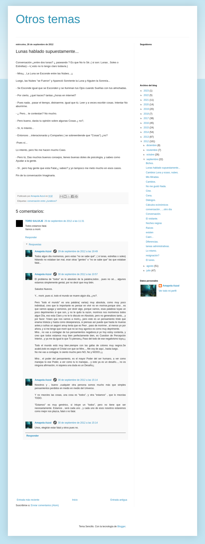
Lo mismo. (151, 250)
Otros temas (48, 19)
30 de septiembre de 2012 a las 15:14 (78, 380)
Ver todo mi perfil (167, 290)
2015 (147, 127)
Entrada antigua (118, 499)
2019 (147, 109)
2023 (147, 90)
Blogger (121, 526)
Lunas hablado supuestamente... (163, 167)
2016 (147, 123)
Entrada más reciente (28, 499)
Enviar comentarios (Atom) (45, 505)
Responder (31, 237)
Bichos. (150, 163)
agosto (150, 266)
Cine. (148, 190)
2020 (147, 104)
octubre (150, 154)
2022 (147, 95)
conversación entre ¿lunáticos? (42, 201)
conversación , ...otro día (159, 209)
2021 (147, 100)
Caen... (150, 237)
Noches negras (154, 223)
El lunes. (150, 260)
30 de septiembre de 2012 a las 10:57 (78, 274)
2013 (147, 136)
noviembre (152, 150)
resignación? (152, 255)
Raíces (149, 228)
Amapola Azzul (43, 251)
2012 (147, 141)
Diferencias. (152, 241)
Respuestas (35, 244)
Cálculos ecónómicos (157, 204)
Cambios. (151, 181)
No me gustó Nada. (156, 186)
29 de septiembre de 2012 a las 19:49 (78, 251)
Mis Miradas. (152, 177)
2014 (147, 132)
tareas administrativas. (158, 246)
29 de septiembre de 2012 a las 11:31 (64, 221)
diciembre (151, 145)
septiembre (152, 159)
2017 (147, 118)
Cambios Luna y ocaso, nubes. (162, 172)
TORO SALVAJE (34, 221)
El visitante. (152, 218)
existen (149, 232)
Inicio (75, 499)
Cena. (149, 195)
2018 (147, 113)
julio (148, 270)
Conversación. (153, 214)
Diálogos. (151, 200)
